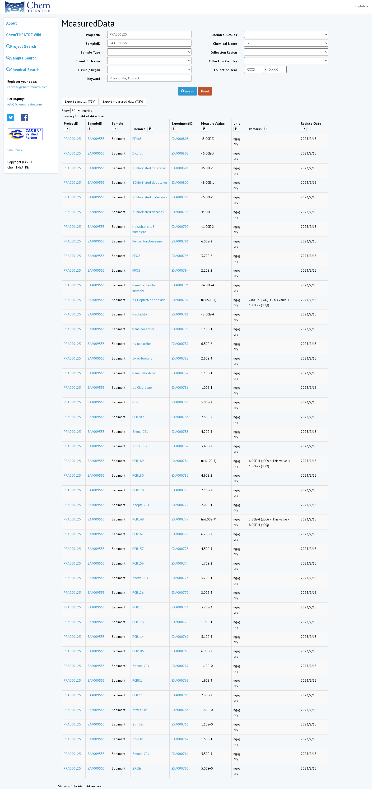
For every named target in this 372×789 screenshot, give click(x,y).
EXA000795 (180, 256)
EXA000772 (180, 592)
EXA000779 (180, 490)
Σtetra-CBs (140, 710)
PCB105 (138, 651)
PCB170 (138, 490)
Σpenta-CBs (140, 666)
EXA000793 (180, 285)
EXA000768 (180, 651)
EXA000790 (180, 329)
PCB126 (138, 592)
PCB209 (138, 417)
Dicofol (137, 153)
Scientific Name (88, 61)
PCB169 (138, 519)
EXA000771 (180, 607)
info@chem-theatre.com (24, 104)
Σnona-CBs (140, 431)
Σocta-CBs (139, 446)
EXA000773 (180, 578)
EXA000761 (180, 754)
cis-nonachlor (141, 344)
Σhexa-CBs (140, 578)
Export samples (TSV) (80, 101)
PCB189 (138, 461)
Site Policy (14, 150)
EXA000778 (180, 505)
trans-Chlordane (143, 373)
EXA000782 (180, 446)
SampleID (93, 43)
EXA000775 (180, 549)
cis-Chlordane (142, 387)
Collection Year (225, 70)
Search (187, 91)
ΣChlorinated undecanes (149, 197)
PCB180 (138, 475)
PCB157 (138, 549)
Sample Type (90, 52)
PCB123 (138, 607)
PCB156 (138, 563)
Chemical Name (225, 43)
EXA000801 (180, 168)
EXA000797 (180, 226)
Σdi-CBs (138, 739)
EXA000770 (180, 622)
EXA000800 (180, 182)
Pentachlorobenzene (147, 241)
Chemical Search (22, 69)
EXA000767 (180, 666)
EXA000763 (180, 724)
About (11, 23)
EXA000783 (180, 431)
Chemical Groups (224, 35)
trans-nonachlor (143, 329)
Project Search (21, 46)
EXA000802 (180, 153)
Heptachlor (140, 314)
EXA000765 (180, 695)
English (361, 6)
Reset (205, 91)
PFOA (136, 256)
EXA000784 (180, 417)
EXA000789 (180, 344)
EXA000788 (180, 358)
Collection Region (223, 52)
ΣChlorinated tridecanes (149, 168)
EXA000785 (180, 402)
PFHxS (137, 139)
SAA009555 (96, 139)
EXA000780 (180, 475)
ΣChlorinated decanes (148, 212)
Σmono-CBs (140, 754)
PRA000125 (72, 139)
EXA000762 (180, 739)
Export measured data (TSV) (123, 101)
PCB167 (138, 534)
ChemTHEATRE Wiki (23, 34)
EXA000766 (180, 680)
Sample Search (21, 58)
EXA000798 (180, 212)
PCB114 (138, 636)
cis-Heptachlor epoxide (149, 300)
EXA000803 (180, 139)
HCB (135, 402)
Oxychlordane (142, 358)
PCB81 (137, 680)
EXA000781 (180, 461)
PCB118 (138, 622)
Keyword (93, 79)
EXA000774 (180, 563)
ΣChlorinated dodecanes (149, 182)
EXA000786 (180, 387)
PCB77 (137, 695)
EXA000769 (180, 636)
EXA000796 (180, 241)
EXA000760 (180, 768)
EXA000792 (180, 300)
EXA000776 (180, 534)
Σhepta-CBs (140, 505)
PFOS (136, 270)
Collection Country (223, 61)
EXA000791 (180, 314)
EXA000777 (180, 519)
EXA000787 (180, 373)
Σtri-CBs (138, 724)
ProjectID (93, 35)
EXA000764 (180, 710)
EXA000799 (180, 197)
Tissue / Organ (88, 70)
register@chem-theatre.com (27, 87)
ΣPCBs (137, 768)
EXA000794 (180, 270)
